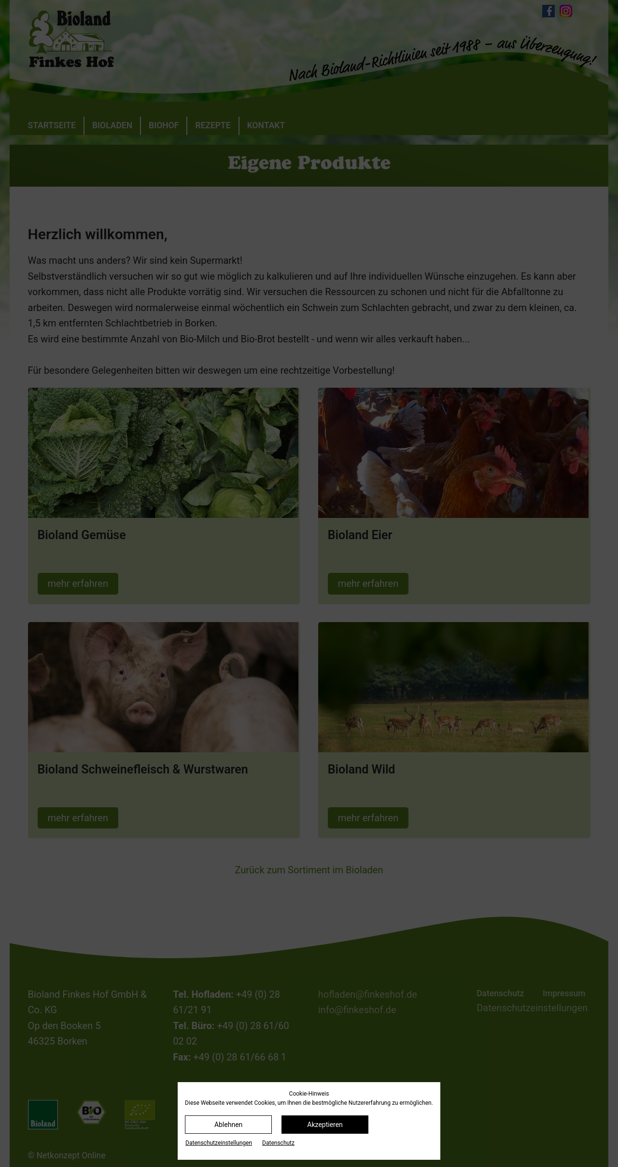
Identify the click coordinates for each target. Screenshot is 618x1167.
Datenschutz (278, 1143)
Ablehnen (228, 1124)
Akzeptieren (325, 1124)
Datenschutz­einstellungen (218, 1143)
